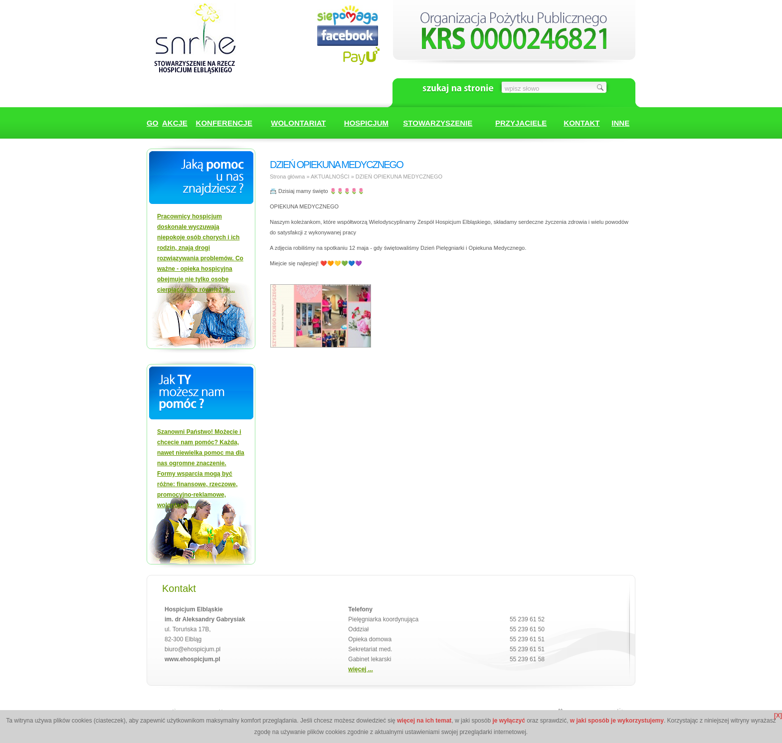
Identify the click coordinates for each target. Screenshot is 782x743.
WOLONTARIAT (298, 123)
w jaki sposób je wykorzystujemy (617, 720)
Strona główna (287, 177)
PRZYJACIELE (521, 123)
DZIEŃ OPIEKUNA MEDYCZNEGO (399, 177)
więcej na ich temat (424, 720)
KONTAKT (581, 123)
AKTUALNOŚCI (330, 177)
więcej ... (360, 669)
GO (152, 123)
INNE (620, 123)
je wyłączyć (508, 720)
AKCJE (175, 123)
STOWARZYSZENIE (437, 123)
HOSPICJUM (366, 123)
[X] (778, 715)
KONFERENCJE (224, 123)
